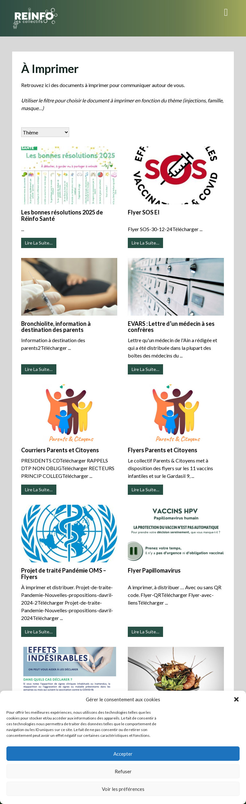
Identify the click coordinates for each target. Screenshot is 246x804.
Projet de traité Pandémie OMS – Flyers (63, 573)
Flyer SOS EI (144, 212)
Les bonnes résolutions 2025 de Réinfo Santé (62, 215)
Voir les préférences (123, 789)
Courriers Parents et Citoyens (60, 450)
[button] (236, 699)
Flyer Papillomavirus (154, 570)
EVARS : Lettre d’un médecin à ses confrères (171, 327)
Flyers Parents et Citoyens (162, 450)
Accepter (123, 754)
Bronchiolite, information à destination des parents (56, 327)
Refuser (123, 771)
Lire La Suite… (39, 242)
